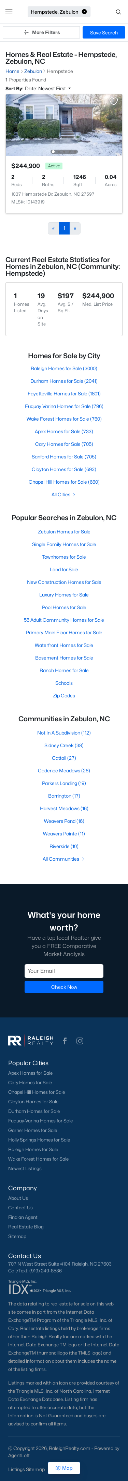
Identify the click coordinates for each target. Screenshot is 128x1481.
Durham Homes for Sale (34, 1111)
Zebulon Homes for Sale (64, 531)
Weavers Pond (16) (64, 821)
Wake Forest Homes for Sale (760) (64, 419)
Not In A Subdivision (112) (64, 733)
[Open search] (108, 12)
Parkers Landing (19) (64, 783)
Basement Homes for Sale (64, 658)
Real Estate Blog (26, 1226)
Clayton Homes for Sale (33, 1101)
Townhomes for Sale (64, 557)
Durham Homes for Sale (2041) (64, 381)
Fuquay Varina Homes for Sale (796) (64, 406)
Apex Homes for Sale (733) (64, 431)
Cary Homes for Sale (30, 1082)
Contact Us (20, 1207)
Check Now (64, 986)
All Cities (64, 494)
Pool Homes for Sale (64, 607)
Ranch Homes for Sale (64, 670)
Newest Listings (25, 1168)
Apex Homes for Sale (30, 1073)
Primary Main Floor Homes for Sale (64, 632)
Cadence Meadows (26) (64, 770)
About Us (18, 1198)
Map (64, 1468)
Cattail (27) (64, 758)
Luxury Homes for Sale (64, 595)
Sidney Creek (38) (64, 745)
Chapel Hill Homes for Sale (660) (64, 482)
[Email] (64, 971)
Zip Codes (64, 695)
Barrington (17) (64, 796)
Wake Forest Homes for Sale (38, 1159)
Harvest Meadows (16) (64, 808)
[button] (9, 12)
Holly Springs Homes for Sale (39, 1140)
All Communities (64, 859)
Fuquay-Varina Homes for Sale (40, 1120)
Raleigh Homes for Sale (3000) (64, 368)
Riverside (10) (64, 846)
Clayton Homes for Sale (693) (64, 469)
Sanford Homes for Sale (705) (64, 456)
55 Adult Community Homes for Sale (64, 620)
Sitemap (17, 1236)
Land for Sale (64, 569)
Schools (64, 683)
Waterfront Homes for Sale (64, 645)
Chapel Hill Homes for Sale (36, 1092)
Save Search (104, 32)
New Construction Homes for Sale (64, 582)
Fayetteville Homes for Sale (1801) (64, 393)
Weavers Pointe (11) (64, 833)
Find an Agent (23, 1217)
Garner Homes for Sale (32, 1130)
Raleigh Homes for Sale (33, 1149)
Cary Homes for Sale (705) (64, 444)
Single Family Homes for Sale (64, 544)
